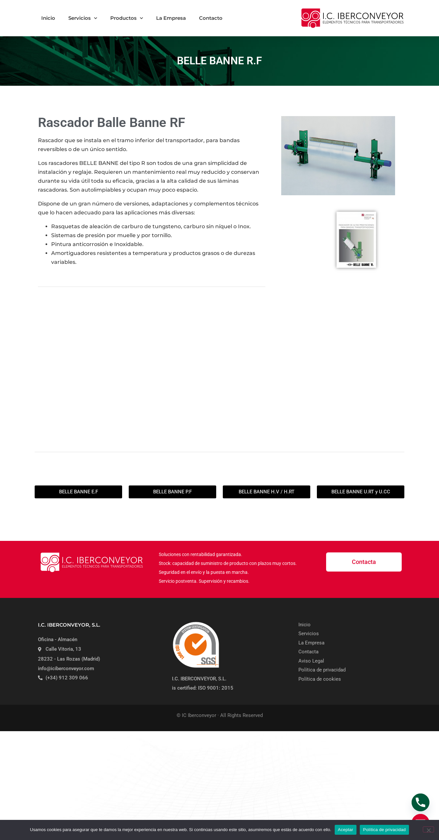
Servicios (82, 18)
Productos (126, 18)
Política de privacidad (384, 829)
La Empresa (171, 18)
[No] (428, 829)
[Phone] (420, 802)
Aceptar (346, 829)
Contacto (210, 18)
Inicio (48, 18)
